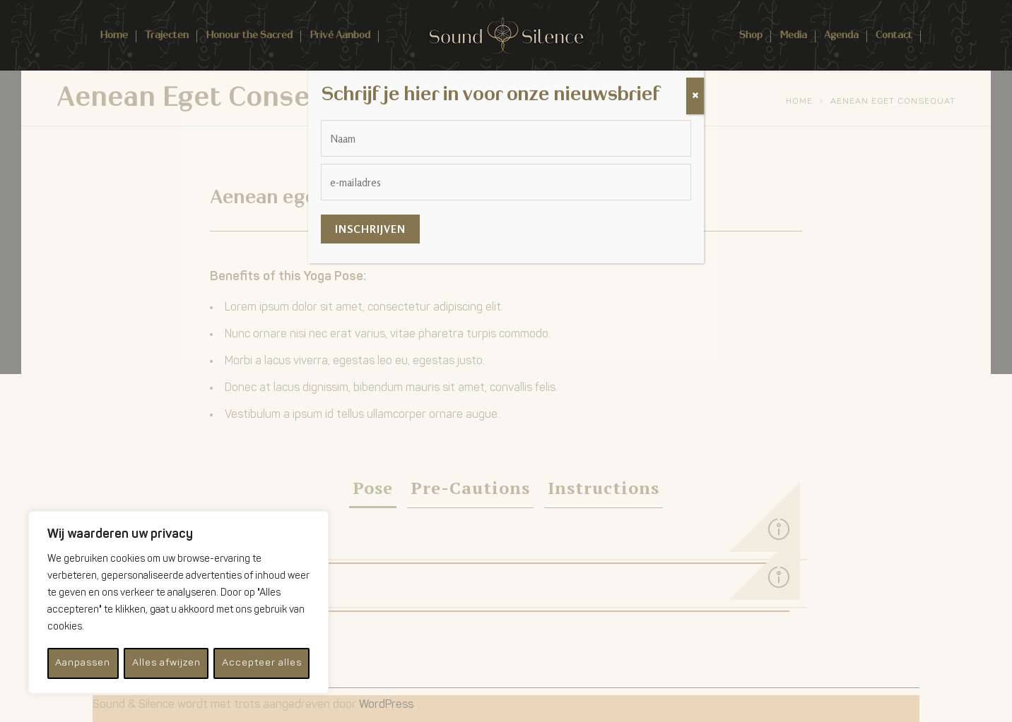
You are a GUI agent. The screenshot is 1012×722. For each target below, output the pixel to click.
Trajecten (167, 35)
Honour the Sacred (249, 35)
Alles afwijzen (165, 663)
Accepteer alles (262, 663)
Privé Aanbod (340, 35)
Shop (751, 35)
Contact (894, 35)
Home (114, 35)
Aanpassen (82, 663)
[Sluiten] (695, 96)
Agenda (841, 35)
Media (793, 35)
